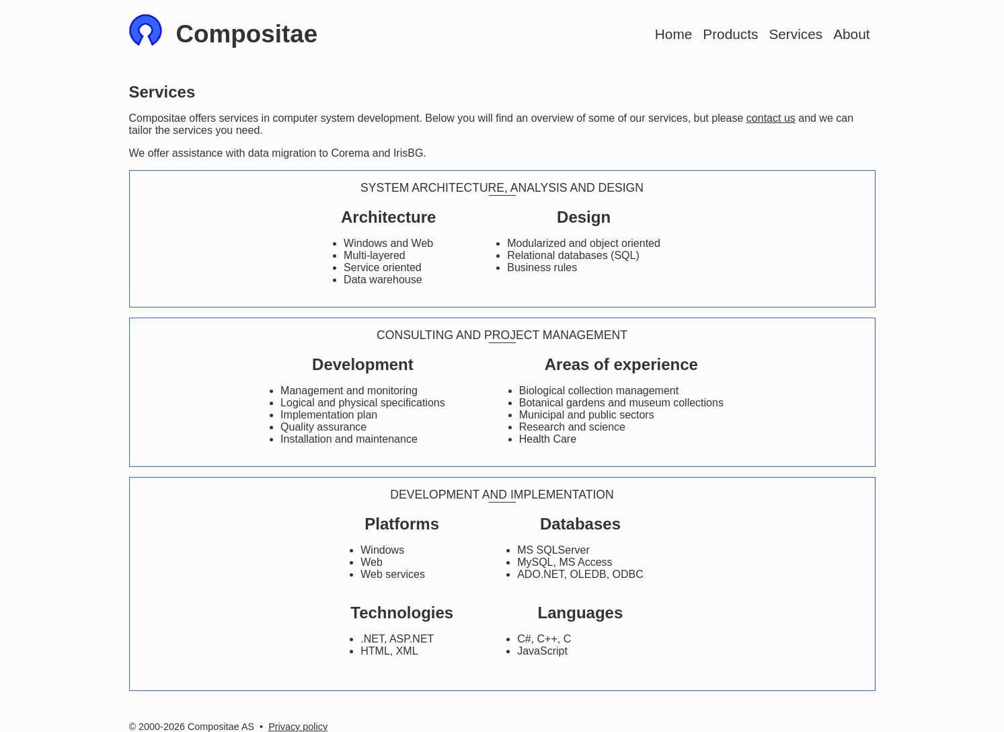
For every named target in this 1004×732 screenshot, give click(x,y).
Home (673, 34)
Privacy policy (297, 726)
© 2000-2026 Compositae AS (192, 726)
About (851, 34)
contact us (771, 118)
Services (795, 34)
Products (730, 34)
